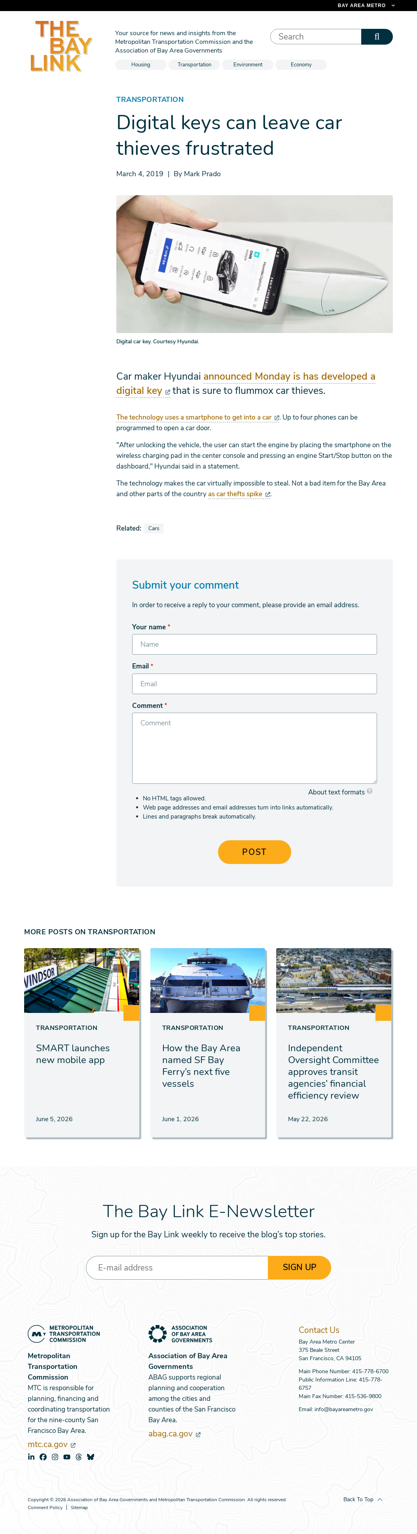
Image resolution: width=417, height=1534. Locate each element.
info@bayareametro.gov (344, 1409)
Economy (301, 64)
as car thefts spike (239, 494)
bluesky (90, 1457)
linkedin (31, 1457)
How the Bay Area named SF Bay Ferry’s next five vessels (201, 1066)
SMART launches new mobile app (73, 1054)
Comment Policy (45, 1508)
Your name (149, 627)
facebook (43, 1457)
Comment (147, 705)
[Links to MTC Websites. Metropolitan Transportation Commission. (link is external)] (325, 5)
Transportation (194, 64)
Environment (247, 64)
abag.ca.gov (174, 1433)
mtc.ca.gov (52, 1444)
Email (140, 666)
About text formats (336, 792)
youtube (66, 1457)
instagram (55, 1457)
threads (78, 1457)
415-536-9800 (363, 1396)
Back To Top (358, 1499)
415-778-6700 (370, 1371)
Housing (140, 64)
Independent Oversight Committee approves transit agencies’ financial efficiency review (333, 1072)
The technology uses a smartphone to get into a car (197, 417)
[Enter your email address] (177, 1268)
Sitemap (79, 1508)
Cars (153, 528)
